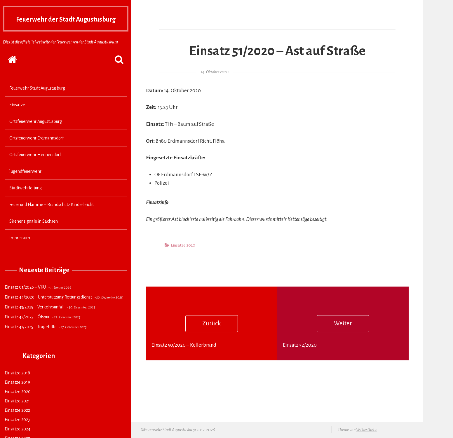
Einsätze (17, 116)
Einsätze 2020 (18, 403)
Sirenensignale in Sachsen (33, 232)
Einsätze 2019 (17, 393)
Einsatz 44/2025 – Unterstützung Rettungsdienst (48, 308)
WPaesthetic (366, 429)
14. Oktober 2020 (215, 72)
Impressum (19, 249)
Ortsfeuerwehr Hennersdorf (35, 166)
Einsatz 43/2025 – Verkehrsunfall (35, 318)
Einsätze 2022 (17, 421)
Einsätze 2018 (17, 384)
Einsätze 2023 (17, 431)
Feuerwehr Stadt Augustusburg (37, 99)
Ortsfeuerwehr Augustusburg (35, 132)
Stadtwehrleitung (25, 199)
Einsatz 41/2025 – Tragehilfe (31, 338)
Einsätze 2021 (17, 412)
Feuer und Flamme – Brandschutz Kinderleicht (51, 216)
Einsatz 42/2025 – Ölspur (27, 328)
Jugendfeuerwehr (25, 182)
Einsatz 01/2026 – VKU (25, 298)
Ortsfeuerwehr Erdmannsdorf (36, 149)
